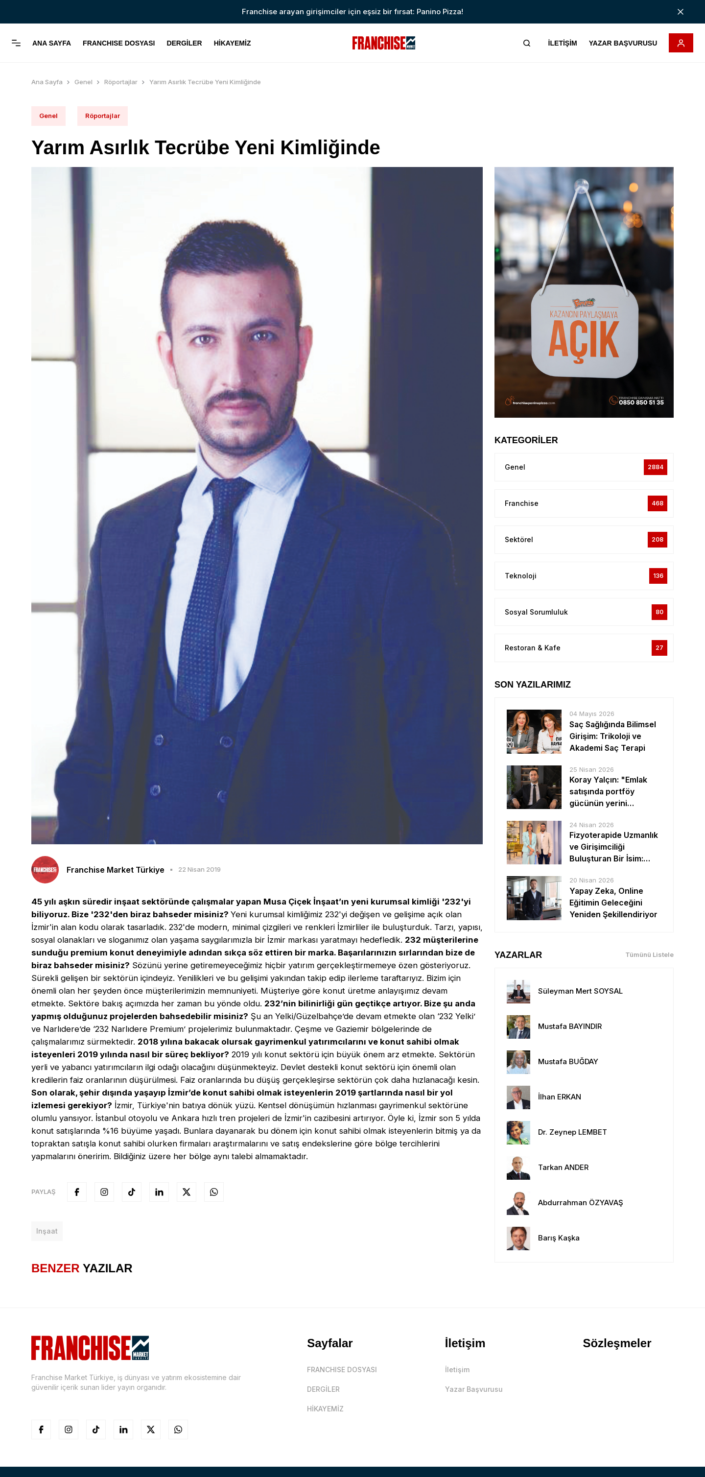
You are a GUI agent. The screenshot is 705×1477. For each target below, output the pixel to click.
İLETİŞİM (562, 43)
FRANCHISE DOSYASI (119, 43)
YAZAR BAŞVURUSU (622, 43)
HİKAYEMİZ (232, 43)
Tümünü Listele (649, 952)
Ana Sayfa (47, 79)
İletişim (457, 1367)
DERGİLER (184, 43)
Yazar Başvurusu (474, 1386)
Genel (83, 79)
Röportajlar (121, 79)
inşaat (47, 1228)
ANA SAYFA (51, 43)
